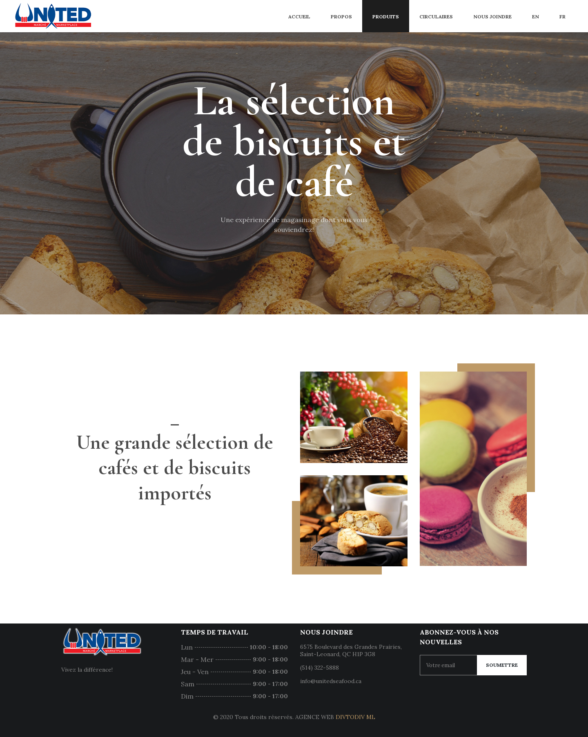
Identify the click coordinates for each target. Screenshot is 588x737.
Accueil (299, 16)
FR (562, 16)
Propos (341, 16)
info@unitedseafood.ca (330, 681)
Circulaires (436, 16)
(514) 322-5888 (319, 667)
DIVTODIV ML (355, 717)
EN (535, 16)
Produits (385, 16)
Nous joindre (492, 16)
